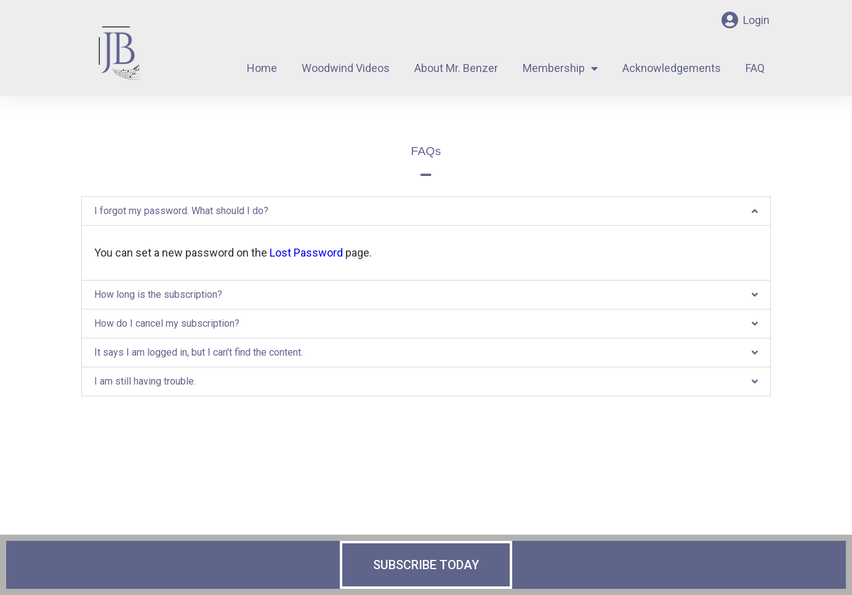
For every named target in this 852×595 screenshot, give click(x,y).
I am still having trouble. (145, 381)
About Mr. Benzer (456, 68)
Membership (560, 68)
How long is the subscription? (158, 294)
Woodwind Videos (346, 68)
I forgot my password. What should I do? (181, 211)
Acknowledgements (671, 68)
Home (262, 68)
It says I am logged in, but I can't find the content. (198, 352)
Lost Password (306, 252)
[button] (426, 211)
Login (756, 20)
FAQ (755, 68)
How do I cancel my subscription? (166, 323)
